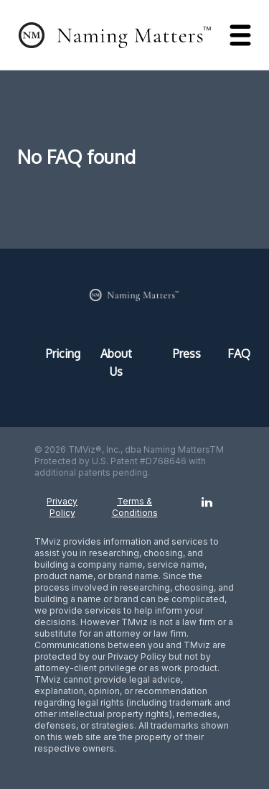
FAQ (233, 353)
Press (186, 353)
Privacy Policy (62, 507)
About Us (116, 362)
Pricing (59, 353)
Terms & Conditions (135, 507)
